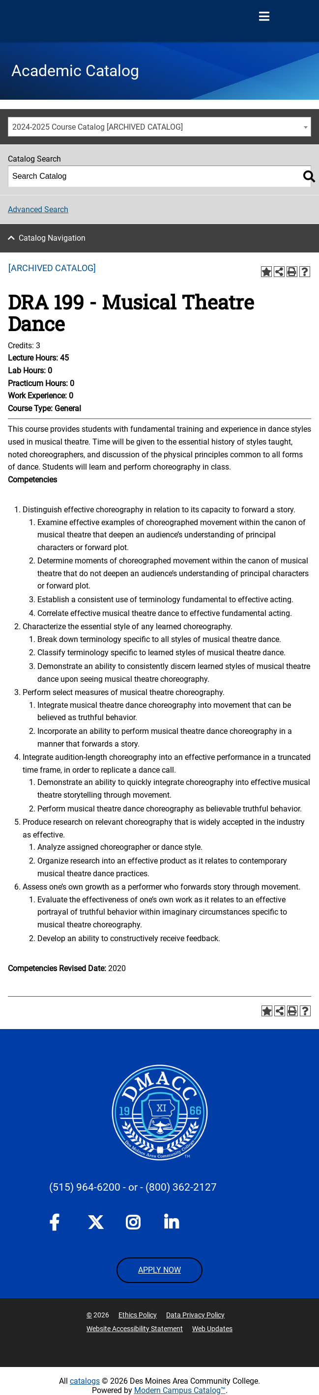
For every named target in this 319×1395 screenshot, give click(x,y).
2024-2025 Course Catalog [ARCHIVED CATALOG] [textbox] (97, 127)
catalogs (85, 1381)
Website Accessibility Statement (135, 1329)
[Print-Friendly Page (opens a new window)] (292, 271)
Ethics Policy (137, 1315)
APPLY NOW (159, 1270)
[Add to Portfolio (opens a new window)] (266, 271)
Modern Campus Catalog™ (180, 1390)
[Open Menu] (264, 17)
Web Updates (212, 1329)
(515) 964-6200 (84, 1187)
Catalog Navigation (52, 238)
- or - (133, 1187)
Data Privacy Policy (195, 1315)
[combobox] (159, 127)
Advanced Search (38, 209)
